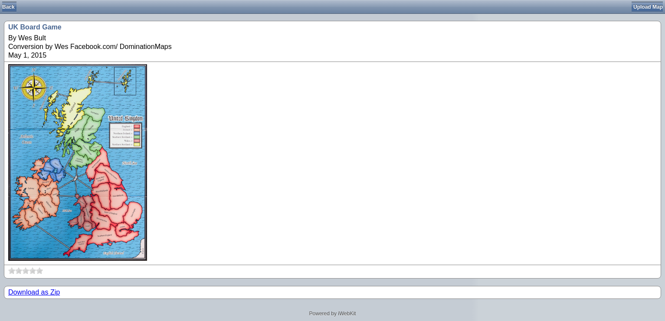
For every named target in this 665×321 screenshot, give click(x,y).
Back (8, 7)
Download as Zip (34, 292)
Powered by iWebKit (332, 314)
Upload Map (648, 7)
